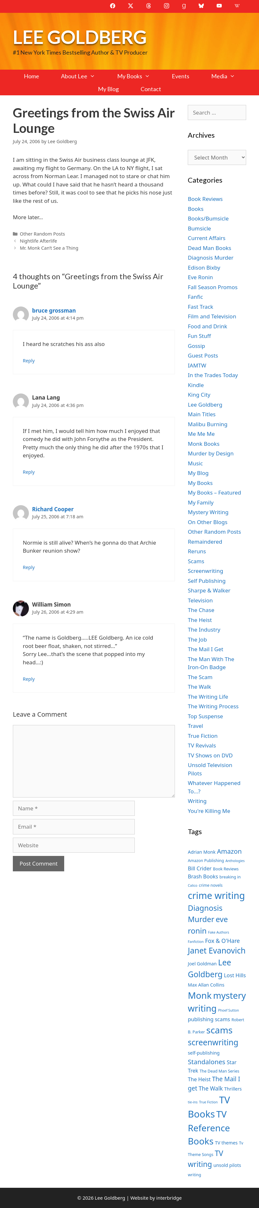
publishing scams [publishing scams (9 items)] (209, 1019)
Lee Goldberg (80, 37)
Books (195, 208)
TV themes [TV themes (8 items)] (226, 1143)
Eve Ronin (200, 277)
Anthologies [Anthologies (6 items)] (235, 861)
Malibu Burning (208, 424)
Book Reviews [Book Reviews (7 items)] (226, 869)
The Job (197, 639)
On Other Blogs (207, 522)
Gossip (196, 345)
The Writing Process (213, 706)
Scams (196, 561)
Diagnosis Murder (210, 257)
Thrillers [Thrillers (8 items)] (233, 1089)
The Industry (204, 629)
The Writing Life (208, 696)
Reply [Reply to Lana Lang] (29, 472)
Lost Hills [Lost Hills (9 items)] (235, 975)
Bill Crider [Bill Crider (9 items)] (200, 868)
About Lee (83, 76)
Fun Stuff (199, 336)
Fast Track (200, 306)
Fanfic (195, 296)
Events (180, 76)
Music (195, 463)
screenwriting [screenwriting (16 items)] (213, 1042)
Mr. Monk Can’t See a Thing (49, 248)
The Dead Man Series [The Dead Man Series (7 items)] (219, 1071)
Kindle (196, 385)
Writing (197, 801)
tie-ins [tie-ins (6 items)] (192, 1102)
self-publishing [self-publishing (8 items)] (204, 1053)
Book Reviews (205, 199)
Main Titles (201, 414)
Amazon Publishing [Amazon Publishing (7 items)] (206, 860)
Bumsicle (199, 228)
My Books (139, 76)
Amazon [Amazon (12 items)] (229, 851)
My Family (200, 502)
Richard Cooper (52, 509)
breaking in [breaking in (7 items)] (230, 877)
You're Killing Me (209, 811)
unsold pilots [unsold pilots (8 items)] (227, 1165)
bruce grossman (54, 310)
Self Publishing (207, 580)
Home (31, 76)
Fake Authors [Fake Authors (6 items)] (218, 932)
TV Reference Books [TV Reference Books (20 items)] (209, 1127)
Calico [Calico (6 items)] (192, 885)
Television (200, 600)
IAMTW (197, 365)
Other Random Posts (42, 234)
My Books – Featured (214, 492)
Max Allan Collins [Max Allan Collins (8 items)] (206, 985)
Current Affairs (206, 238)
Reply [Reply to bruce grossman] (29, 361)
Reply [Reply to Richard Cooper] (29, 567)
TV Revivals (202, 745)
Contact (151, 88)
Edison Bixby (204, 267)
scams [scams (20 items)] (219, 1030)
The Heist (200, 620)
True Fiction (203, 735)
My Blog (108, 88)
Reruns (197, 551)
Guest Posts (203, 355)
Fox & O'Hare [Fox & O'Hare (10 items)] (222, 941)
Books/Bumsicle (208, 218)
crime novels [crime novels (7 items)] (210, 885)
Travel (195, 725)
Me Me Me (201, 433)
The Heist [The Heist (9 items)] (199, 1079)
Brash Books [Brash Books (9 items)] (203, 876)
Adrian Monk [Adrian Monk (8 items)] (201, 852)
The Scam (200, 677)
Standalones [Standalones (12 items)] (206, 1061)
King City (199, 394)
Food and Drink (207, 326)
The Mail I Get (205, 649)
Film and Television (212, 316)
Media (228, 76)
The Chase (201, 610)
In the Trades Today (213, 375)
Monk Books (204, 443)
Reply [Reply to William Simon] (29, 679)
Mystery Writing (208, 512)
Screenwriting (205, 570)
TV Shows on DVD (210, 755)
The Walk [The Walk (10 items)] (211, 1088)
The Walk (199, 686)
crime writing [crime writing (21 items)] (216, 895)
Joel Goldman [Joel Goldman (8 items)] (202, 964)
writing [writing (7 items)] (194, 1175)
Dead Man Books (209, 248)
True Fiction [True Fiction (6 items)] (208, 1102)
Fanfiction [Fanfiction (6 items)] (195, 941)
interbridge (169, 1198)
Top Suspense (205, 716)
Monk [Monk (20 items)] (200, 995)
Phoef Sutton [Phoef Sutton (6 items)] (228, 1010)
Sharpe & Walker (209, 590)
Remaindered (205, 541)
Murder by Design (211, 453)
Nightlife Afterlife (38, 241)
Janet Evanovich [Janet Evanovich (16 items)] (217, 950)
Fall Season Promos (212, 287)
